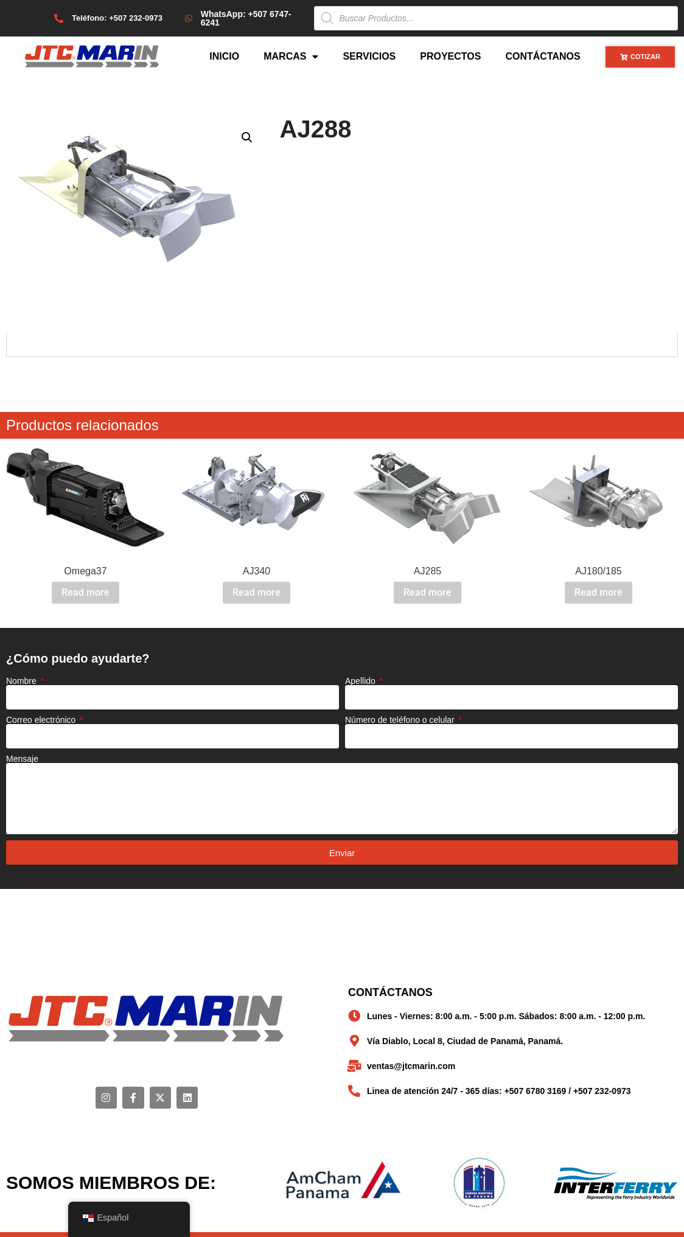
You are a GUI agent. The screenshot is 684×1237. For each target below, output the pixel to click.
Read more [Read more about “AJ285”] (427, 592)
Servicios (369, 56)
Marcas (290, 57)
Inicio (224, 56)
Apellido (361, 681)
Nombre (22, 681)
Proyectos (450, 56)
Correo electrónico (42, 720)
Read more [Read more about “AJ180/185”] (598, 592)
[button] (247, 137)
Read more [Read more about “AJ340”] (256, 592)
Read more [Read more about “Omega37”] (85, 592)
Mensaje (22, 758)
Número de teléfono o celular (401, 720)
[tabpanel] (342, 344)
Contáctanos (542, 56)
